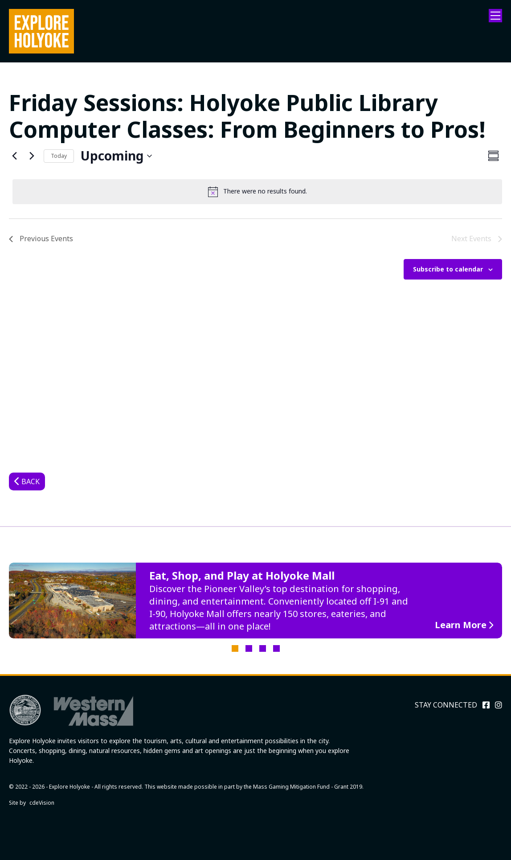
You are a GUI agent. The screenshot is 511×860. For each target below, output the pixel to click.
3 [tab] (262, 648)
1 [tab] (235, 648)
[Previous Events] (14, 156)
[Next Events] (31, 156)
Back (30, 481)
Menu (495, 15)
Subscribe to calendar (448, 269)
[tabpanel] (255, 600)
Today (59, 156)
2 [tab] (248, 648)
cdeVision (41, 803)
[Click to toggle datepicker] (116, 156)
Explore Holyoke (41, 31)
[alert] (257, 191)
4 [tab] (276, 648)
